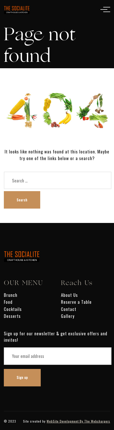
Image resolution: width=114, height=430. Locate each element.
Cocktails (13, 309)
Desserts (12, 316)
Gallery (68, 316)
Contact (68, 309)
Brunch (10, 295)
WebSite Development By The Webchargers (78, 421)
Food (8, 302)
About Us (69, 295)
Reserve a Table (76, 302)
